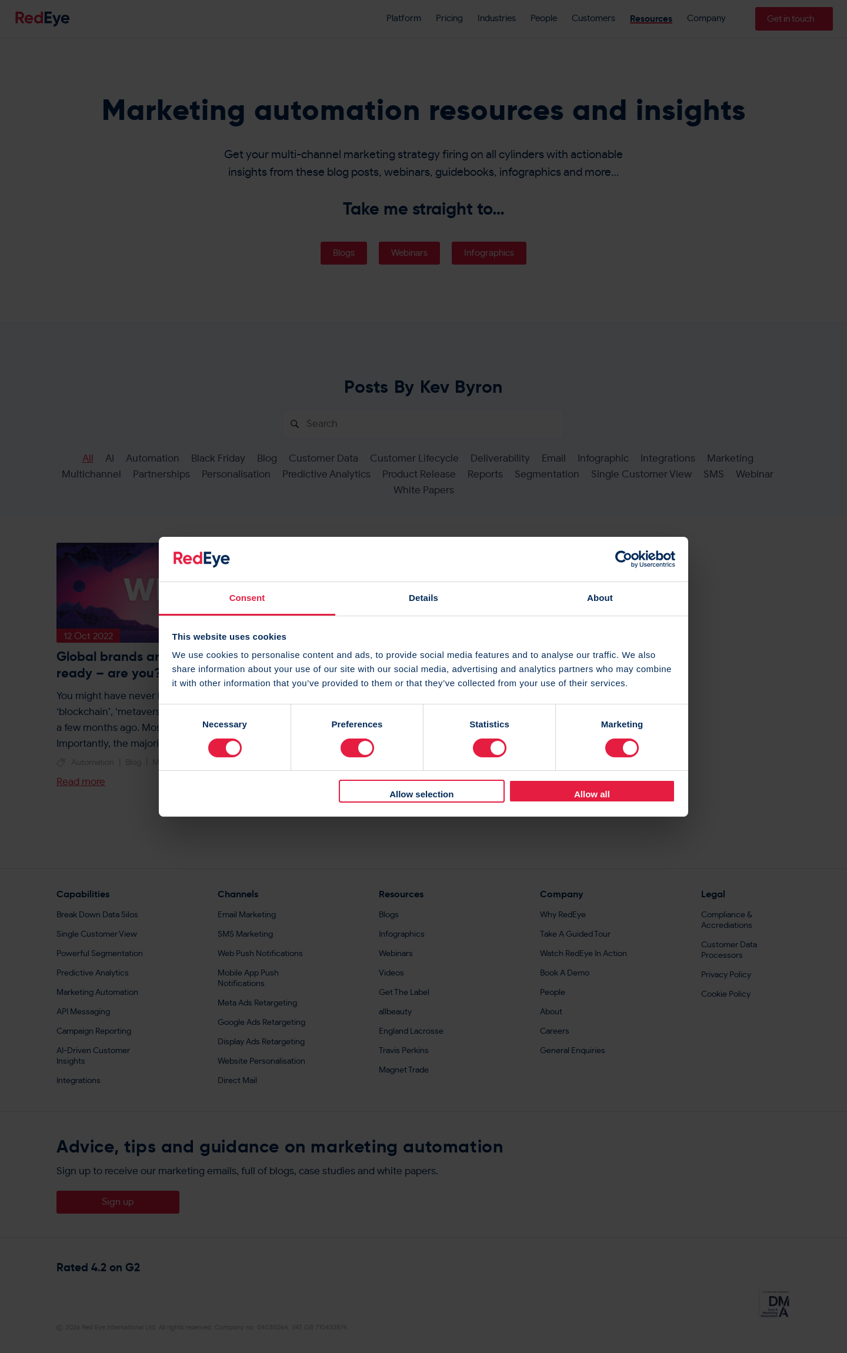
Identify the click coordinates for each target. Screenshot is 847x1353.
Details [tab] (423, 598)
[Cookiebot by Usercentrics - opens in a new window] (623, 559)
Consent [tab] (247, 598)
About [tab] (600, 598)
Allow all (592, 794)
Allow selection (421, 794)
